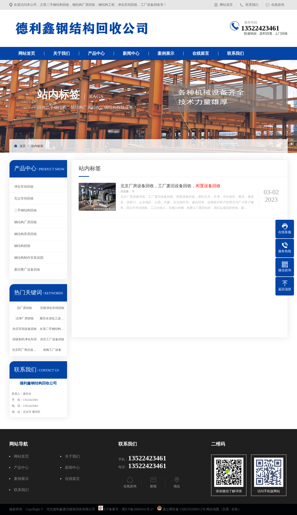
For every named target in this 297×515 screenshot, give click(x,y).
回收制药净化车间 (25, 339)
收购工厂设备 (52, 349)
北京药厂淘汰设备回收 (24, 349)
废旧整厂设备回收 (27, 269)
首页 (23, 146)
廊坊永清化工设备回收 (52, 318)
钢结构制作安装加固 (28, 257)
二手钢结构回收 (25, 210)
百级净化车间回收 (52, 308)
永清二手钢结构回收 (52, 329)
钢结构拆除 (22, 246)
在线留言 (200, 53)
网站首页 (226, 5)
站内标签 (37, 146)
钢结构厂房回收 (25, 222)
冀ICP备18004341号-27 (138, 509)
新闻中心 (131, 53)
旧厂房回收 (24, 308)
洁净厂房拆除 (25, 318)
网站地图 (212, 509)
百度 (226, 509)
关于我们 (61, 53)
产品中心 (96, 53)
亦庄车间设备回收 (25, 329)
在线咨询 (277, 5)
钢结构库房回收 (25, 234)
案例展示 (166, 53)
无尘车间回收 (24, 198)
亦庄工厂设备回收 (52, 339)
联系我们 (251, 5)
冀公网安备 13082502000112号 (184, 509)
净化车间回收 (24, 186)
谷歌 (235, 509)
